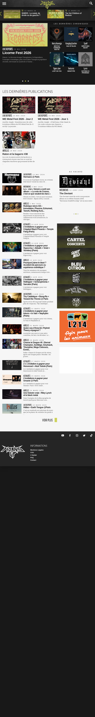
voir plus (47, 388)
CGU (32, 421)
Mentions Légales (37, 418)
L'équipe (33, 423)
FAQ (32, 426)
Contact (33, 428)
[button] (75, 179)
